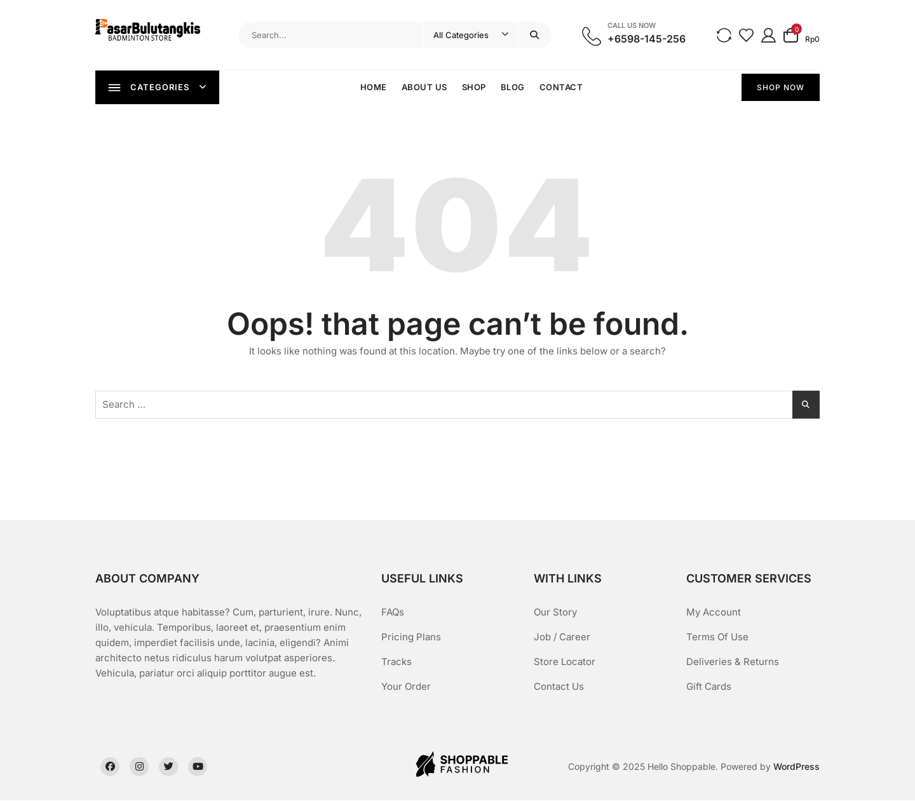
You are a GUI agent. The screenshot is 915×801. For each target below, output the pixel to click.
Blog (513, 87)
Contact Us (559, 687)
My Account (713, 613)
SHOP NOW (780, 87)
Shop (474, 87)
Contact (561, 87)
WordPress (796, 767)
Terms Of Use (717, 637)
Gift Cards (708, 687)
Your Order (406, 687)
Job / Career (562, 637)
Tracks (396, 662)
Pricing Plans (411, 637)
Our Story (555, 613)
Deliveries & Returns (732, 662)
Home (373, 87)
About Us (424, 87)
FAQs (392, 613)
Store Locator (564, 662)
